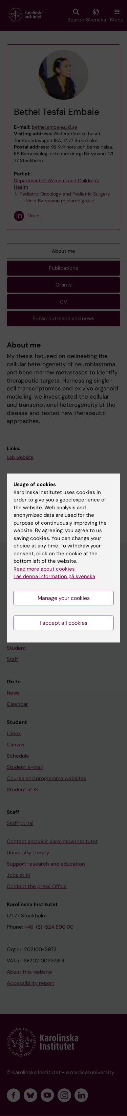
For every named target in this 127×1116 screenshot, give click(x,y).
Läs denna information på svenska (54, 576)
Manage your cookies (64, 598)
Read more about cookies (44, 568)
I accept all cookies (63, 622)
